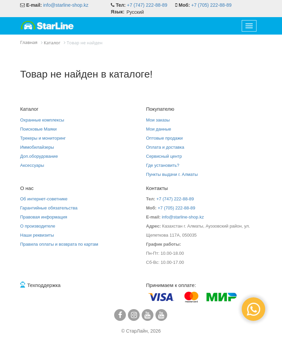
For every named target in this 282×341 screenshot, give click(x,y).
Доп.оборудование (39, 156)
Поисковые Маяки (38, 129)
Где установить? (162, 165)
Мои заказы (158, 120)
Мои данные (158, 129)
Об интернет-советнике (43, 198)
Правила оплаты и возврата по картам (59, 244)
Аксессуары (32, 165)
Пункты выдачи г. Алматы (172, 174)
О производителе (37, 226)
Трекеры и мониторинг (43, 138)
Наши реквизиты (37, 235)
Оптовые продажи (164, 138)
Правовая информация (43, 217)
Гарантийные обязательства (49, 207)
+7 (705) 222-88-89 (211, 5)
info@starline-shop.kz (65, 5)
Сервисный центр (164, 156)
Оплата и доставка (165, 147)
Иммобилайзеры (37, 147)
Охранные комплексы (42, 120)
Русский (135, 12)
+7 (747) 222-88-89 (147, 5)
